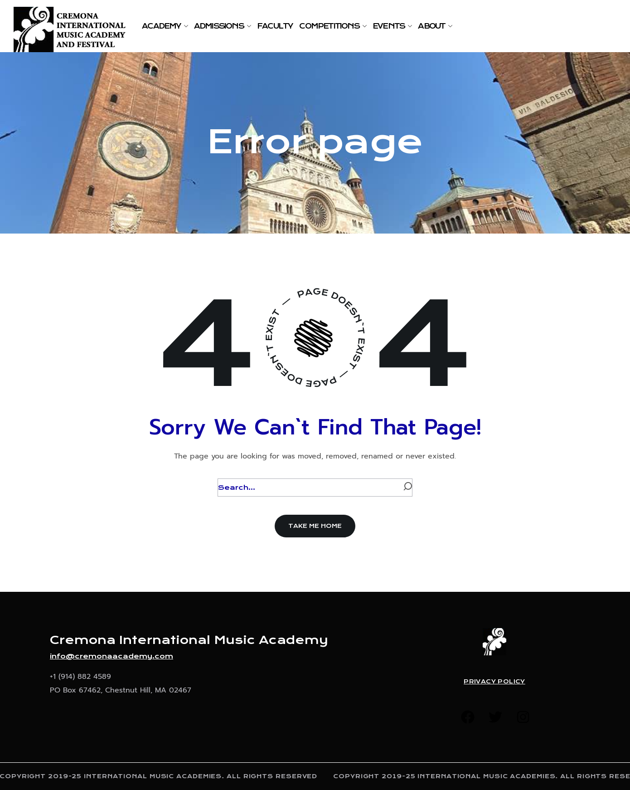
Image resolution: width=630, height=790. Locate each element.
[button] (315, 526)
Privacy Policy (494, 681)
